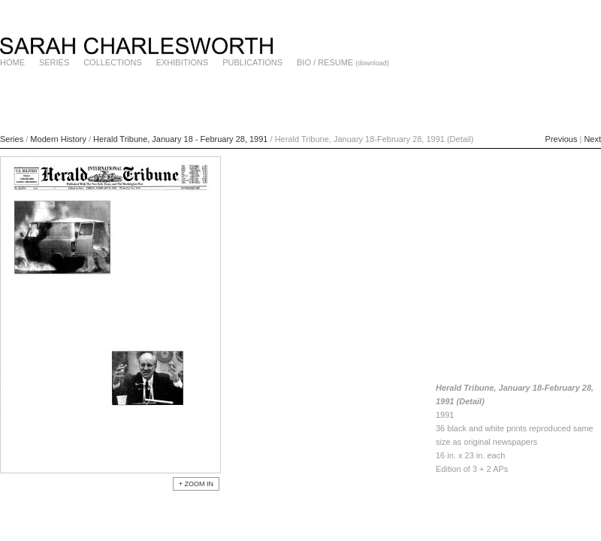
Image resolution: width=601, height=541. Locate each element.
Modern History (58, 139)
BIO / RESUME (325, 62)
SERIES (54, 62)
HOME (12, 62)
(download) (372, 63)
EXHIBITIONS (182, 62)
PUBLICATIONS (252, 62)
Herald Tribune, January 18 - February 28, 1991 (181, 139)
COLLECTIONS (112, 62)
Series (11, 139)
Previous (561, 139)
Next (592, 139)
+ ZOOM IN (196, 484)
